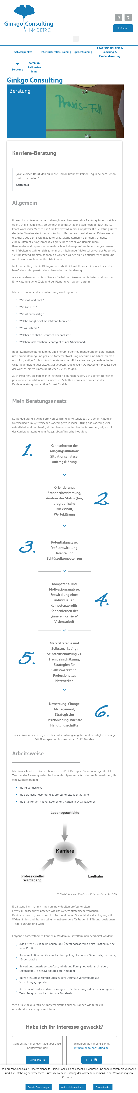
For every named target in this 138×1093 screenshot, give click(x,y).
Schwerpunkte (23, 52)
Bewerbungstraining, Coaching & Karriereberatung (110, 52)
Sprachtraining (83, 52)
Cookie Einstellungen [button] (38, 1087)
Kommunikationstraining (34, 67)
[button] (123, 28)
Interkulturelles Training (56, 52)
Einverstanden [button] (103, 1087)
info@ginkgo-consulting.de (91, 1048)
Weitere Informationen (72, 1087)
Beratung (17, 69)
